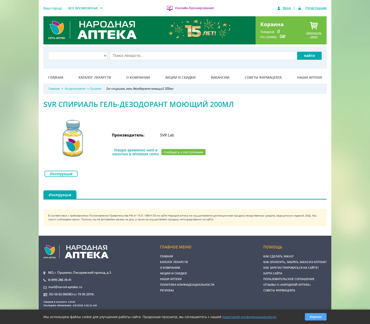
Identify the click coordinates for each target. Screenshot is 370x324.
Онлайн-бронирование (194, 8)
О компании (138, 77)
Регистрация (316, 8)
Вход (287, 8)
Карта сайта (272, 273)
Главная (55, 77)
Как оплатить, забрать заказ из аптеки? (295, 262)
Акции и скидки (180, 77)
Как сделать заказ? (278, 256)
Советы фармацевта (263, 77)
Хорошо (316, 317)
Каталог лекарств (95, 77)
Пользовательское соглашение (289, 279)
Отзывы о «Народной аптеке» (287, 285)
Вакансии (220, 77)
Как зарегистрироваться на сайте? (291, 268)
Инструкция (61, 173)
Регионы (167, 290)
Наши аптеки (309, 77)
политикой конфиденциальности (249, 317)
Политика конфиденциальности (187, 285)
